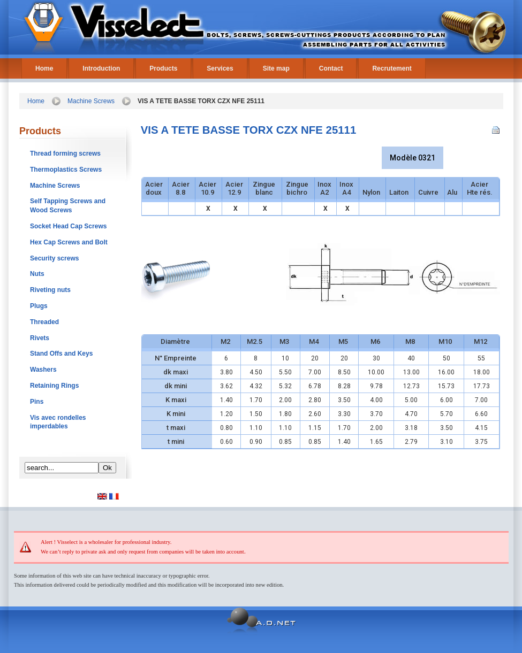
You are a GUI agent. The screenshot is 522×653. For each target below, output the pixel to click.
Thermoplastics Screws (66, 169)
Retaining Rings (54, 385)
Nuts (37, 274)
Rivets (39, 338)
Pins (36, 401)
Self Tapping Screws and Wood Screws (67, 205)
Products (163, 68)
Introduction (101, 68)
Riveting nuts (50, 290)
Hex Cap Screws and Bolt (69, 242)
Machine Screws (91, 101)
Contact (331, 68)
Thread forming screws (65, 153)
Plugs (39, 306)
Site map (276, 68)
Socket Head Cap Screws (68, 226)
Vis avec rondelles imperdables (58, 422)
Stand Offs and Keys (61, 353)
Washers (43, 369)
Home (44, 68)
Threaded (44, 322)
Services (220, 68)
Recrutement (391, 68)
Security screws (54, 258)
